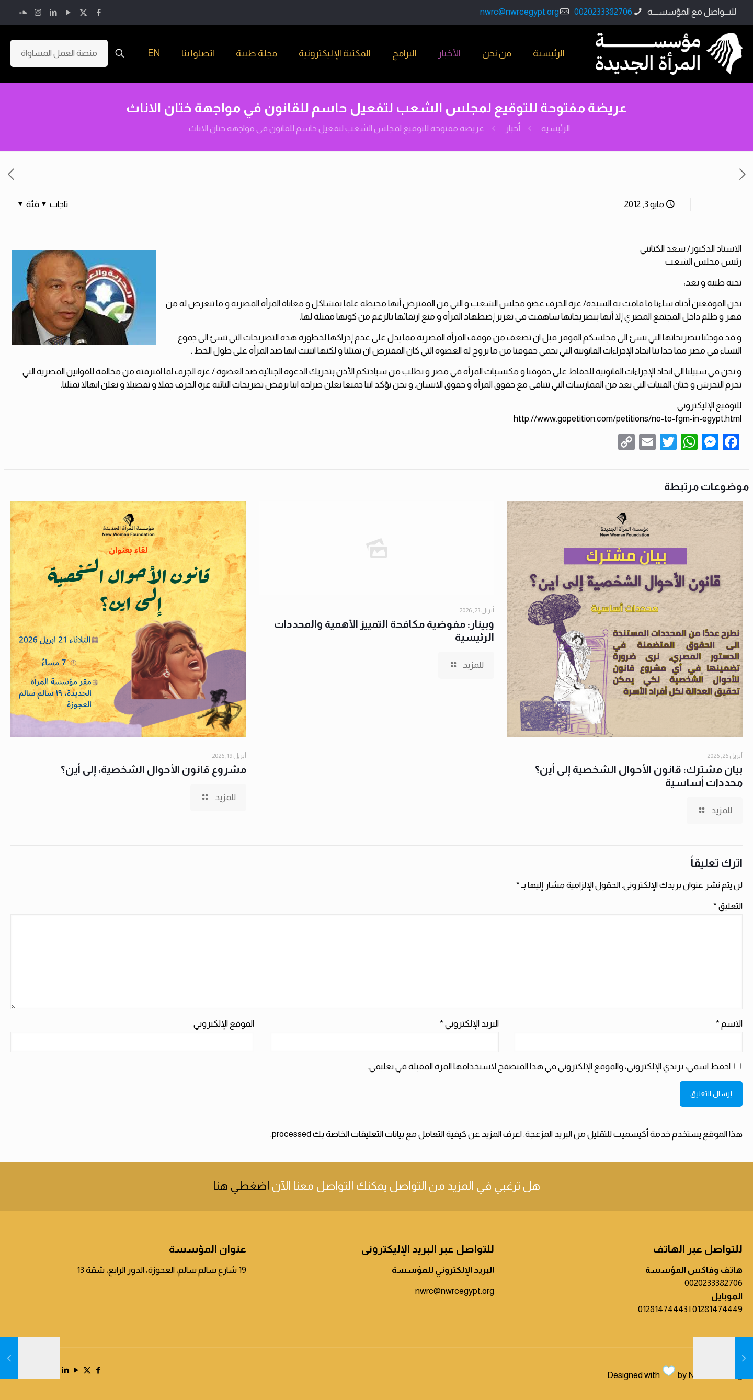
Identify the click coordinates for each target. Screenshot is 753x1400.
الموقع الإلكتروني (223, 1024)
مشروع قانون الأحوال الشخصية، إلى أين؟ (153, 769)
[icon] (23, 12)
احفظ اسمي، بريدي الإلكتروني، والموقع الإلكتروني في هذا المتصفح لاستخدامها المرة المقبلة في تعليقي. (549, 1067)
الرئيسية (555, 128)
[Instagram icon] (38, 12)
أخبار (512, 128)
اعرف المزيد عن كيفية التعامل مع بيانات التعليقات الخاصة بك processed (397, 1134)
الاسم (729, 1024)
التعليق (728, 906)
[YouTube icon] (68, 12)
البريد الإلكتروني (469, 1024)
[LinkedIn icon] (53, 12)
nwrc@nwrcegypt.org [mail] (519, 12)
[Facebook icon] (98, 12)
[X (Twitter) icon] (83, 12)
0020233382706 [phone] (603, 12)
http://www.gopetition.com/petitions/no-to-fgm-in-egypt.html (627, 419)
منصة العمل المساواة (59, 53)
